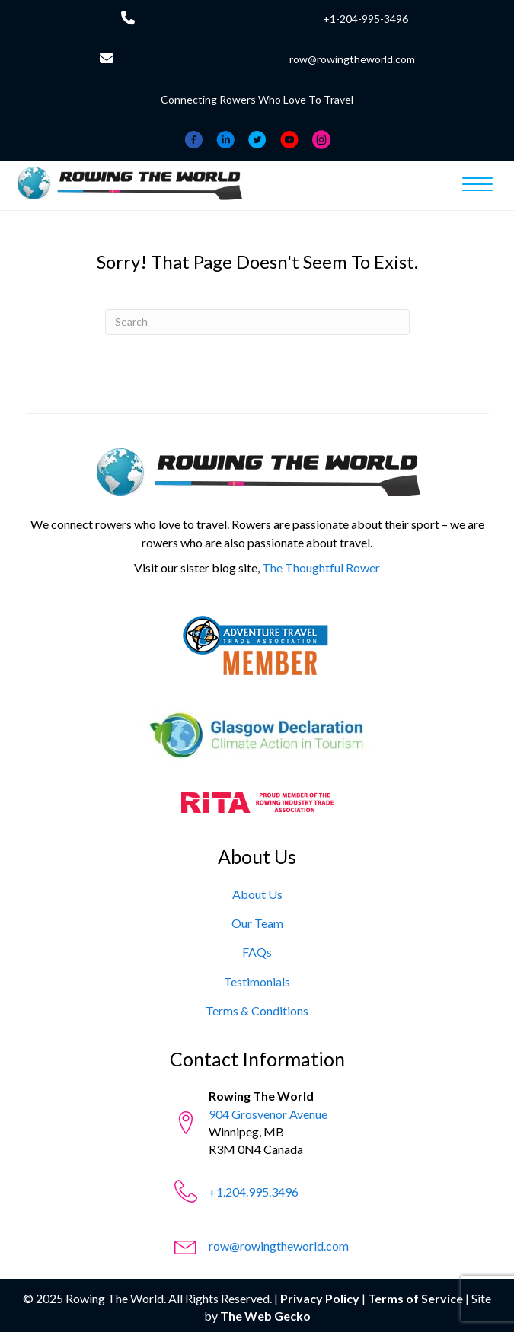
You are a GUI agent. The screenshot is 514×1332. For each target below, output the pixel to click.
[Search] (257, 322)
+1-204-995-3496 (365, 18)
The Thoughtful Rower (321, 567)
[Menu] (477, 185)
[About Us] (257, 894)
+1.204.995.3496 (254, 1191)
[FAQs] (257, 952)
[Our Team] (257, 923)
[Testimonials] (257, 981)
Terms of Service (415, 1298)
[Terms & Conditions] (257, 1010)
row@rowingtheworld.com (352, 59)
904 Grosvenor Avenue (268, 1114)
